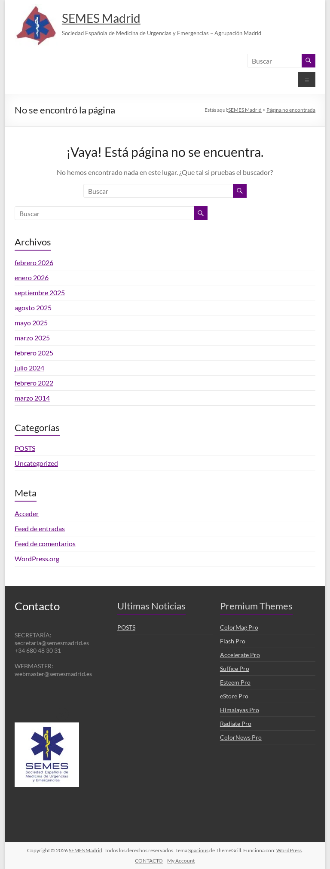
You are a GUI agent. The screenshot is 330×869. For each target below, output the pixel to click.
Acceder (27, 513)
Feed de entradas (40, 528)
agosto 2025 (33, 307)
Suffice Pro (234, 668)
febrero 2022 (34, 383)
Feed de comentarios (45, 543)
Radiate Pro (235, 723)
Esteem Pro (235, 682)
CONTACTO (149, 860)
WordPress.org (37, 558)
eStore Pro (234, 696)
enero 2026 (32, 277)
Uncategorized (36, 463)
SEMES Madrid (101, 18)
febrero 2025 (34, 353)
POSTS (25, 448)
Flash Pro (232, 641)
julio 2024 (29, 368)
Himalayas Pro (239, 709)
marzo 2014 (32, 398)
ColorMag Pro (239, 627)
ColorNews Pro (241, 737)
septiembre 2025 (40, 292)
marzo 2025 (32, 338)
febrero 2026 (34, 262)
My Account (181, 860)
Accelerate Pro (240, 654)
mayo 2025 (31, 322)
